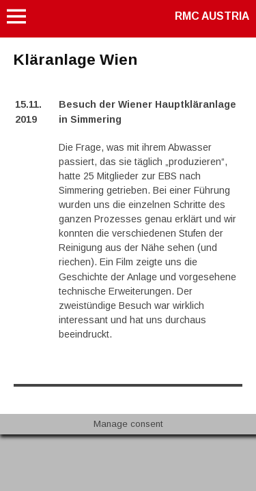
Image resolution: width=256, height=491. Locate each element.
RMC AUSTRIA (212, 16)
